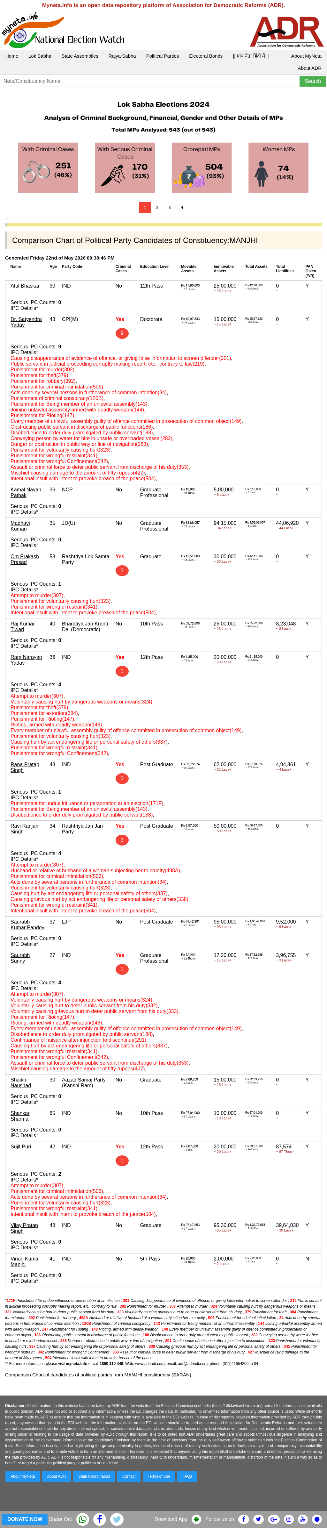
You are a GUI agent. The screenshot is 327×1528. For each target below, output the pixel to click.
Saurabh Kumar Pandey (27, 924)
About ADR (310, 68)
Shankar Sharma (20, 1116)
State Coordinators (94, 1476)
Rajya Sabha (122, 56)
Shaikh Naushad (21, 1082)
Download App (171, 1519)
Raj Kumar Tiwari (23, 626)
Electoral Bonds (206, 56)
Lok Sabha (39, 56)
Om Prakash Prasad (25, 559)
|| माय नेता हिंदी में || (251, 56)
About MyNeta (306, 56)
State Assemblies (80, 56)
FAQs (187, 1476)
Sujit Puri (21, 1146)
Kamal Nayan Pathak (26, 492)
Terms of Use (159, 1476)
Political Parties (162, 56)
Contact (128, 1476)
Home (11, 56)
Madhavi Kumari (20, 526)
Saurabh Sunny (20, 958)
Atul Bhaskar (25, 286)
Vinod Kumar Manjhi (25, 1261)
